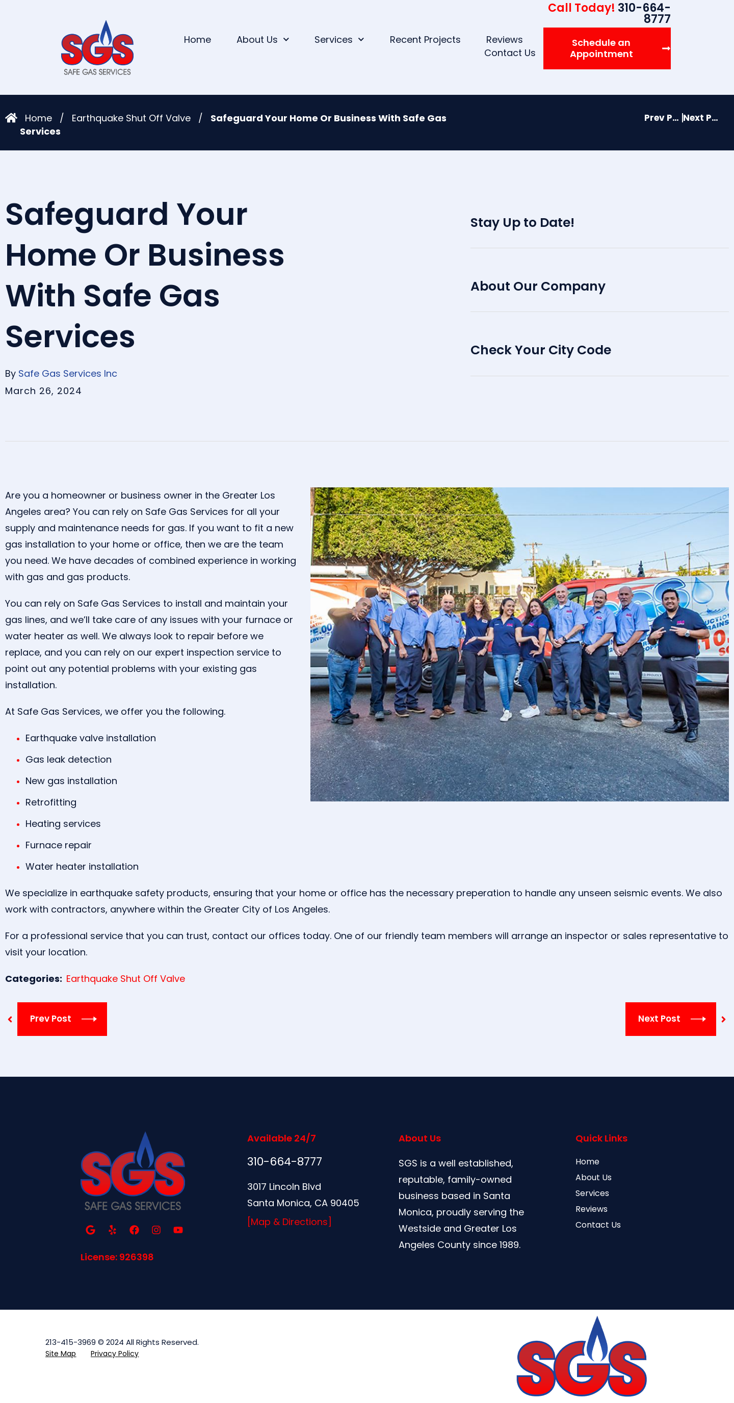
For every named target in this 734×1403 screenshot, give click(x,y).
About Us (263, 39)
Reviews (504, 39)
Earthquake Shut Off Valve (131, 118)
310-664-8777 (609, 13)
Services (339, 39)
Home (197, 39)
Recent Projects (425, 39)
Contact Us (510, 52)
